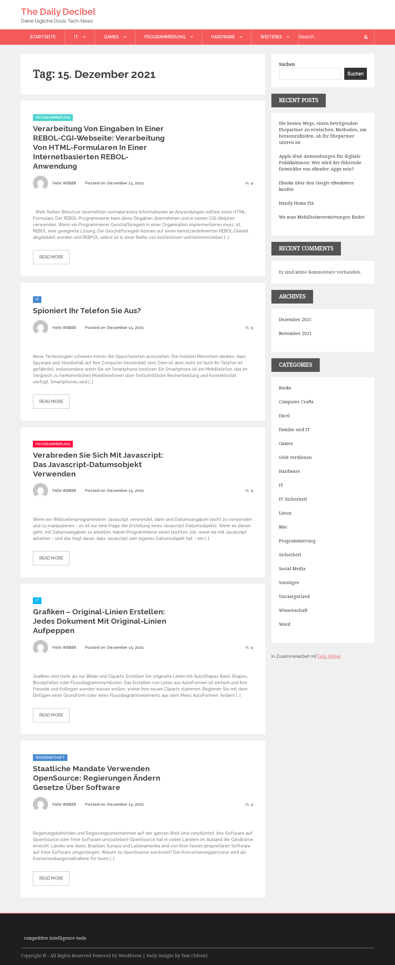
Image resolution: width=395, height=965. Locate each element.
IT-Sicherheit (293, 499)
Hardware (223, 36)
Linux (285, 513)
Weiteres (271, 36)
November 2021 (295, 333)
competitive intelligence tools (55, 938)
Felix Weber (329, 656)
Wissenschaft (50, 757)
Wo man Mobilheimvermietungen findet (321, 217)
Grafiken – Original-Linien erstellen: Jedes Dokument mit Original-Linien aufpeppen (99, 621)
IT (76, 36)
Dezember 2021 (295, 319)
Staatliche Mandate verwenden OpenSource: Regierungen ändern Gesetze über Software (96, 778)
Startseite (43, 36)
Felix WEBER (64, 183)
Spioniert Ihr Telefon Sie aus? (87, 310)
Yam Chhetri (194, 955)
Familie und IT (294, 429)
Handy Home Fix (296, 203)
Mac (283, 527)
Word (284, 624)
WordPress (129, 955)
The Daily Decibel (58, 11)
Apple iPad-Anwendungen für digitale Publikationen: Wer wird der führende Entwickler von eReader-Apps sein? (320, 162)
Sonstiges (289, 582)
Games (111, 36)
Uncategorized (294, 596)
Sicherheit (290, 554)
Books (285, 387)
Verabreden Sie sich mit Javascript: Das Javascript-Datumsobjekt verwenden (98, 464)
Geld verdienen (295, 457)
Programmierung (165, 36)
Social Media (292, 568)
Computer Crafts (296, 401)
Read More (51, 257)
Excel (284, 415)
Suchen (287, 64)
